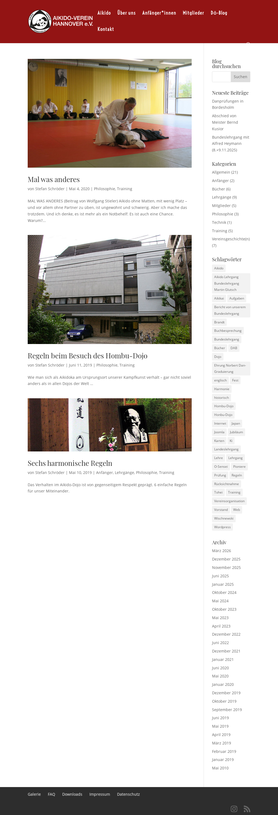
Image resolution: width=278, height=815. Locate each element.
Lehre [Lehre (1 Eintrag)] (218, 458)
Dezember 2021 (226, 651)
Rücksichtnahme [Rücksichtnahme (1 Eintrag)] (226, 484)
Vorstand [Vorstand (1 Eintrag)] (221, 509)
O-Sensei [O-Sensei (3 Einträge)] (221, 466)
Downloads (72, 794)
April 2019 (221, 734)
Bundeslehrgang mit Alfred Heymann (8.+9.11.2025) (230, 144)
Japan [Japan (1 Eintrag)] (236, 423)
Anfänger (104, 472)
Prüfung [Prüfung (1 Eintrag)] (220, 475)
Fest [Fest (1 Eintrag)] (235, 380)
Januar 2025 (223, 584)
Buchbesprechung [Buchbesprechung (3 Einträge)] (228, 330)
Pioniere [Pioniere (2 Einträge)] (239, 466)
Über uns (126, 13)
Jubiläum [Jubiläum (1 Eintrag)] (236, 432)
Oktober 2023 (224, 609)
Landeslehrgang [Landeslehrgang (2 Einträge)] (226, 449)
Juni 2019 (220, 717)
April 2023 (221, 626)
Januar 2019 (223, 759)
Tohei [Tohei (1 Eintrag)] (218, 492)
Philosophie (104, 188)
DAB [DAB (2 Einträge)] (233, 348)
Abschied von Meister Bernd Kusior (225, 122)
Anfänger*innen (159, 13)
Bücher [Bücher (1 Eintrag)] (219, 348)
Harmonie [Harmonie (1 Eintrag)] (221, 389)
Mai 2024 (220, 600)
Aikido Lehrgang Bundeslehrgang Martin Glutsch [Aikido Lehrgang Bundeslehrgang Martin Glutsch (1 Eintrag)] (226, 283)
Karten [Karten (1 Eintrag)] (219, 440)
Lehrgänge (124, 472)
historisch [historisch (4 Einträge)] (221, 397)
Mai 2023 (220, 617)
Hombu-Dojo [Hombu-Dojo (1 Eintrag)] (223, 406)
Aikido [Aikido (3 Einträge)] (218, 268)
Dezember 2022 (226, 634)
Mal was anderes (54, 179)
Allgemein (221, 172)
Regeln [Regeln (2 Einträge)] (237, 475)
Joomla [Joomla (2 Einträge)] (219, 432)
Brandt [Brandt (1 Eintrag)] (219, 322)
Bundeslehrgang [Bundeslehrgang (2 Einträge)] (226, 339)
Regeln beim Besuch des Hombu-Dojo (87, 355)
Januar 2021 (223, 659)
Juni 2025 (220, 575)
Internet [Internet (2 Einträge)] (220, 423)
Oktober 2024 (224, 592)
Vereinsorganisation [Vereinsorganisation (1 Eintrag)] (229, 501)
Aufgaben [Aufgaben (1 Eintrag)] (236, 298)
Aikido (104, 13)
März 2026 (221, 550)
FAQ (51, 794)
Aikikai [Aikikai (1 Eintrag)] (219, 298)
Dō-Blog (219, 13)
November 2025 (226, 567)
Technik (219, 222)
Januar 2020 (223, 684)
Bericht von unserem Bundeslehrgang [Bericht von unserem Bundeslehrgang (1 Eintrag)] (230, 310)
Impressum (99, 794)
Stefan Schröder (50, 188)
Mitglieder (193, 13)
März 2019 (221, 743)
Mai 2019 (220, 726)
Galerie (34, 794)
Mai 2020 (220, 676)
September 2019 (227, 709)
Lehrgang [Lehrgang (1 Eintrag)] (235, 458)
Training (124, 188)
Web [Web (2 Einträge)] (236, 509)
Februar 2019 (224, 751)
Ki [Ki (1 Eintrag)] (231, 440)
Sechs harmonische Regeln (70, 463)
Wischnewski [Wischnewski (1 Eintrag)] (223, 518)
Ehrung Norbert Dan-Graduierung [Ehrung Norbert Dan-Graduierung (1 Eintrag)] (230, 368)
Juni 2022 (220, 642)
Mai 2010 (220, 768)
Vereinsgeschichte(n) (231, 238)
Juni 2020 (220, 667)
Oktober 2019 (224, 701)
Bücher (218, 189)
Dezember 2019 (226, 692)
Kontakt (105, 29)
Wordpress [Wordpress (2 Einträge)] (222, 527)
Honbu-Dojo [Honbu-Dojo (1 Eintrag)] (223, 414)
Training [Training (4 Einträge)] (234, 492)
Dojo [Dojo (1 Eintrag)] (217, 356)
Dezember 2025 (226, 559)
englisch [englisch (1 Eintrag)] (220, 380)
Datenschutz (128, 794)
